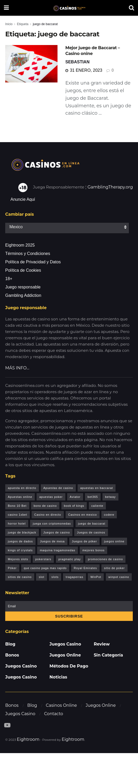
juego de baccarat (45, 24)
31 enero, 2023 (83, 70)
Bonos (12, 655)
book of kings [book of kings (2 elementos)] (74, 505)
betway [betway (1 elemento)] (110, 496)
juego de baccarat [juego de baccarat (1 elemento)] (91, 523)
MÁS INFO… (17, 367)
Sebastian (77, 62)
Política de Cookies (23, 270)
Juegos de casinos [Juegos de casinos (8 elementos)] (91, 532)
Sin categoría (108, 655)
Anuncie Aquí (22, 199)
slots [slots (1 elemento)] (55, 577)
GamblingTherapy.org (110, 187)
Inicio (9, 24)
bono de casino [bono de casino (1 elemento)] (45, 505)
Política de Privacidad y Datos (33, 262)
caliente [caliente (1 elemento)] (97, 505)
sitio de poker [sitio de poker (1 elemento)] (114, 568)
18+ (8, 278)
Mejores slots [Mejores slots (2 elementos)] (18, 559)
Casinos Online (61, 705)
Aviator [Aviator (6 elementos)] (75, 496)
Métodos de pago (68, 666)
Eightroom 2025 (20, 245)
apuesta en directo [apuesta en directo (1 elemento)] (22, 488)
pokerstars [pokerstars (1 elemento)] (43, 559)
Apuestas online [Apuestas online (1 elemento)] (20, 496)
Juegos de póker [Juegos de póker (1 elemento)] (84, 541)
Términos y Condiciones (27, 253)
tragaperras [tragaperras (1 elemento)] (74, 577)
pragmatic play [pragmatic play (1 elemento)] (70, 559)
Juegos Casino (21, 666)
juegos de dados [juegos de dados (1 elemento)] (20, 541)
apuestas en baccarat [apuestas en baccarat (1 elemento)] (96, 488)
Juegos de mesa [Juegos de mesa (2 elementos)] (52, 541)
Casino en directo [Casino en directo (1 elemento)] (47, 514)
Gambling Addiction (23, 295)
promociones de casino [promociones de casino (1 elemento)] (105, 559)
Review (102, 644)
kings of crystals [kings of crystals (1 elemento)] (20, 550)
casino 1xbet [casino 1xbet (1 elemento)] (17, 514)
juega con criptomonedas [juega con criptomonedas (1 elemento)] (52, 523)
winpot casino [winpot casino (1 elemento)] (118, 577)
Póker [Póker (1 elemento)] (12, 568)
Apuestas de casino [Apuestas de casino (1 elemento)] (58, 488)
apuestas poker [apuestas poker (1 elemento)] (50, 496)
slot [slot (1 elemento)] (41, 577)
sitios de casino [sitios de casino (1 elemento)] (20, 577)
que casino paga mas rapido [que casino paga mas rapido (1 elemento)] (45, 568)
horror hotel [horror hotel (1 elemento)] (17, 523)
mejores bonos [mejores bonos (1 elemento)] (93, 550)
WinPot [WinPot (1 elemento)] (95, 577)
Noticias (58, 677)
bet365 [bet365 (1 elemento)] (93, 496)
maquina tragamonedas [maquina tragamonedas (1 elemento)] (57, 550)
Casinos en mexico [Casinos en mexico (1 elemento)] (82, 514)
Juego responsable (23, 287)
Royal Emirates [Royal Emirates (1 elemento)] (85, 568)
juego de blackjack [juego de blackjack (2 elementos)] (22, 532)
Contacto (53, 713)
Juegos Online (65, 655)
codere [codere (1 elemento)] (109, 514)
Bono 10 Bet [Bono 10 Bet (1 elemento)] (17, 505)
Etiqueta (22, 24)
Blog (10, 644)
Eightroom (28, 739)
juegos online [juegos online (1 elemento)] (114, 541)
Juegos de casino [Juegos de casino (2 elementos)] (56, 532)
